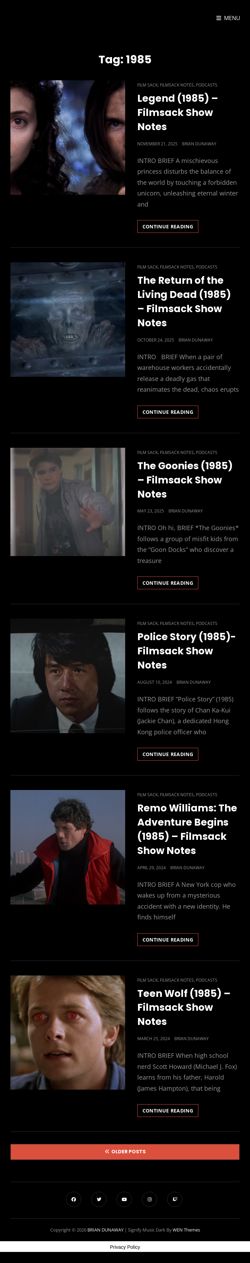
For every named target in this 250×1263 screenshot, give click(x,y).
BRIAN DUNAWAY (105, 1230)
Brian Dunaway (199, 144)
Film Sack (147, 85)
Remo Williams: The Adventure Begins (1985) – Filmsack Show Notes (187, 829)
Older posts (128, 1151)
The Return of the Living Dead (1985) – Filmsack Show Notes (184, 302)
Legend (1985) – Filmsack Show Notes (177, 113)
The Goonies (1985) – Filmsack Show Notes (185, 480)
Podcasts (206, 85)
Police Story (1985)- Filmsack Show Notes (186, 651)
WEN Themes (186, 1230)
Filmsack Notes (177, 85)
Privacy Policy (125, 1247)
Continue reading (171, 227)
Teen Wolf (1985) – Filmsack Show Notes (184, 1008)
